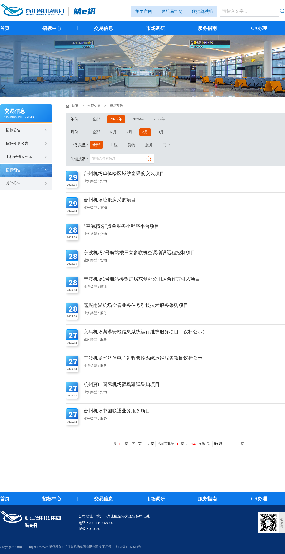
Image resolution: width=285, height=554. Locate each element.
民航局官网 (172, 11)
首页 (5, 28)
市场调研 (155, 28)
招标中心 (51, 28)
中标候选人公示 (19, 157)
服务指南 (207, 28)
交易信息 (103, 28)
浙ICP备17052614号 (127, 547)
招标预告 (13, 170)
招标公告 (13, 130)
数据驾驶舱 (202, 11)
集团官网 (143, 11)
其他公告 (13, 183)
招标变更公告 (17, 143)
